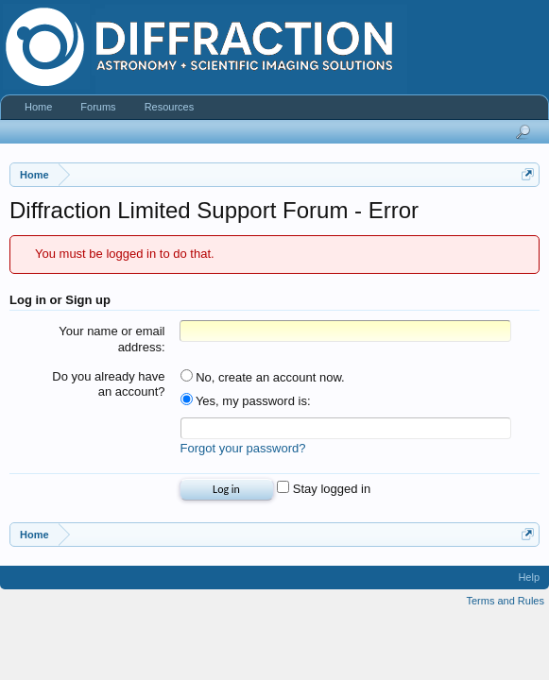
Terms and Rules (505, 600)
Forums (97, 106)
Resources (170, 106)
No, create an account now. (262, 377)
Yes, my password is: (245, 401)
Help (529, 577)
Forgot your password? (243, 448)
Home (38, 106)
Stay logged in (323, 489)
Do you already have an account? (108, 384)
